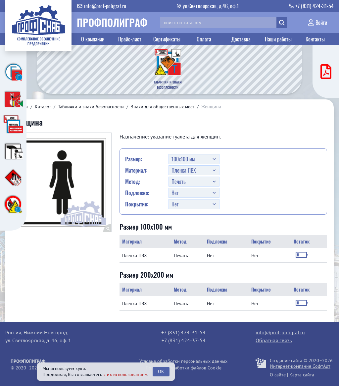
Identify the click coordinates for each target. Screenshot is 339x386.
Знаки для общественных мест (162, 107)
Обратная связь (274, 340)
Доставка (241, 39)
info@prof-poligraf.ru (280, 332)
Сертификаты (166, 39)
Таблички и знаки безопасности (91, 107)
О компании (92, 39)
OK (161, 371)
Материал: (136, 170)
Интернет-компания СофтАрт (300, 366)
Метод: (132, 182)
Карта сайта (301, 375)
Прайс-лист (129, 39)
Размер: (133, 159)
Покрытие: (136, 204)
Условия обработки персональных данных (183, 361)
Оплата (204, 39)
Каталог (43, 107)
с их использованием (125, 374)
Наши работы (278, 39)
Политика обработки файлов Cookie (183, 368)
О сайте (278, 375)
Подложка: (137, 193)
